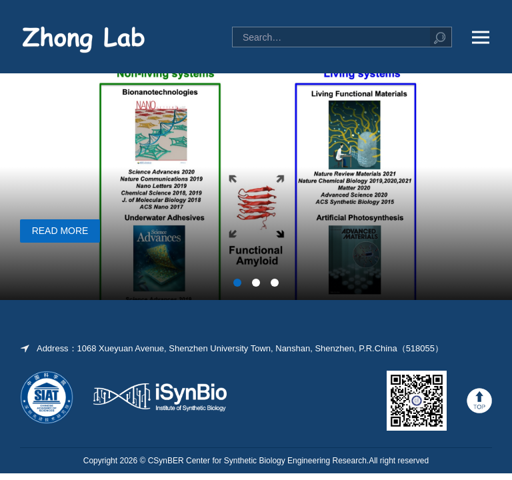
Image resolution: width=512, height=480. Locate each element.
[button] (237, 283)
